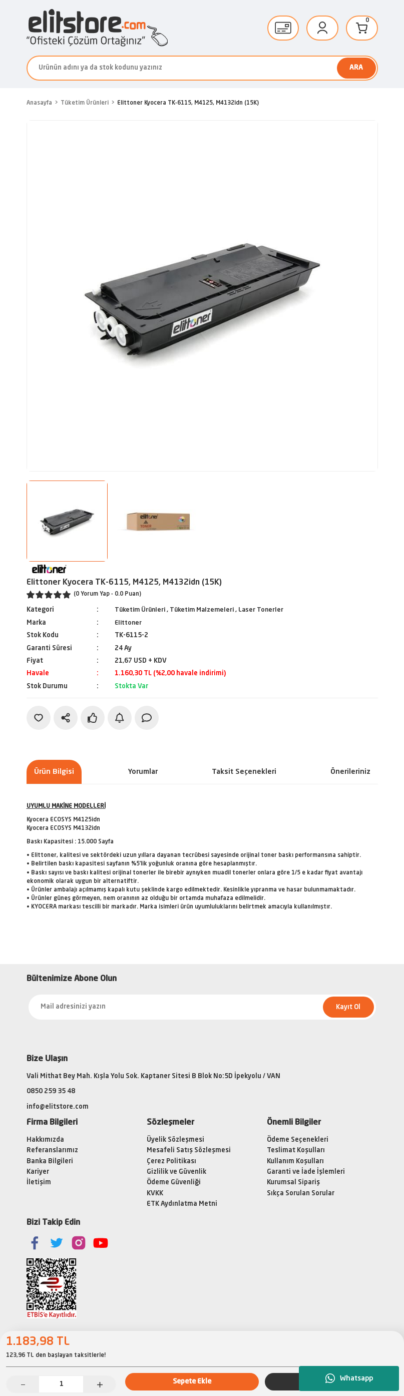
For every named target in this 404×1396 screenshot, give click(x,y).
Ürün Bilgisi (54, 771)
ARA (356, 68)
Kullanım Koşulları (295, 1161)
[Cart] (362, 28)
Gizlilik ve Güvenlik (176, 1171)
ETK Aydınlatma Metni (182, 1203)
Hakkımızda (45, 1139)
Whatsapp (349, 1378)
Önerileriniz (350, 771)
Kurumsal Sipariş (293, 1182)
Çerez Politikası (171, 1161)
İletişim (39, 1182)
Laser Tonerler (268, 610)
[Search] (202, 68)
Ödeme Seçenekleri (297, 1139)
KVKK (155, 1193)
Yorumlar (143, 771)
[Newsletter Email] (202, 1007)
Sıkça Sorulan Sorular (300, 1193)
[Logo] (97, 28)
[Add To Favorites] (39, 717)
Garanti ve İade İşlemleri (306, 1171)
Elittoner (129, 623)
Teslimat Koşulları (296, 1150)
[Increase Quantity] (99, 1384)
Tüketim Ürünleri (141, 610)
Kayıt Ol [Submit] (348, 1007)
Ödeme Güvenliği (174, 1182)
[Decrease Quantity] (23, 1384)
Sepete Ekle (192, 1380)
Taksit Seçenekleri (244, 771)
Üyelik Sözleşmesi (175, 1139)
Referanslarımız (52, 1150)
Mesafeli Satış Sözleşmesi (189, 1150)
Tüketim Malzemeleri (206, 610)
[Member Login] (322, 28)
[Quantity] (61, 1384)
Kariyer (38, 1171)
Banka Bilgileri (50, 1161)
